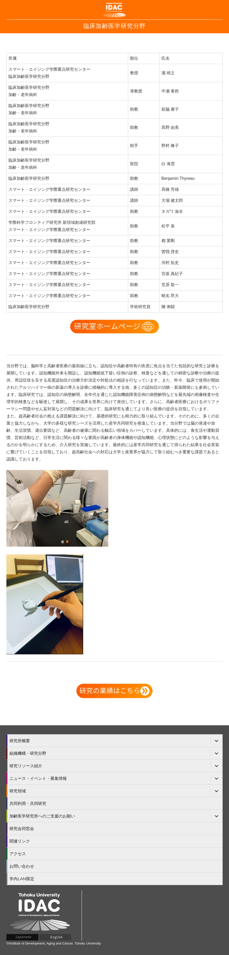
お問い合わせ (21, 866)
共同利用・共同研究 (27, 803)
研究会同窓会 (21, 828)
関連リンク (19, 841)
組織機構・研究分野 (27, 753)
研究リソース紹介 (25, 765)
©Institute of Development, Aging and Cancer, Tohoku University (53, 943)
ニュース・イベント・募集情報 (38, 778)
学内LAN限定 (21, 878)
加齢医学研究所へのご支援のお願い (42, 816)
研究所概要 (19, 740)
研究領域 (17, 791)
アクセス (17, 853)
